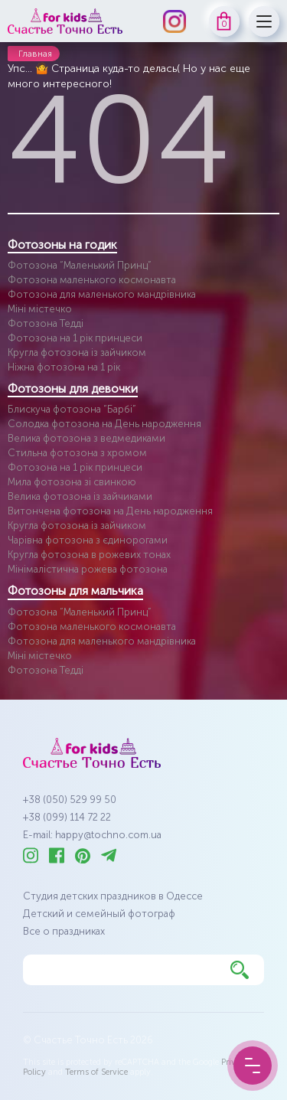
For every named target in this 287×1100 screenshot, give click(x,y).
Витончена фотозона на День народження (110, 511)
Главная (35, 53)
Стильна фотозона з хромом (77, 453)
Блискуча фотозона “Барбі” (72, 409)
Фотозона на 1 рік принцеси (75, 338)
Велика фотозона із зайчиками (80, 496)
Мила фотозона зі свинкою (72, 482)
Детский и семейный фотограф (99, 913)
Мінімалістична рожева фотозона (88, 569)
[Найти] (239, 970)
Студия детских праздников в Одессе (113, 896)
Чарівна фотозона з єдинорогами (88, 540)
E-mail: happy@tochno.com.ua (92, 835)
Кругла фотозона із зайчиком (77, 352)
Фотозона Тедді (45, 323)
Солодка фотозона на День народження (104, 423)
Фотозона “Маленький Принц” (80, 265)
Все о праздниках (64, 931)
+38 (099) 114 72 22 (67, 817)
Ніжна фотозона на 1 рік (64, 367)
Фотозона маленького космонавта (92, 280)
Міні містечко (40, 309)
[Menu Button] (252, 1065)
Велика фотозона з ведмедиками (86, 438)
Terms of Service (96, 1072)
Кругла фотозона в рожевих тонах (89, 554)
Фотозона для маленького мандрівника (102, 294)
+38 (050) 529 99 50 (69, 799)
